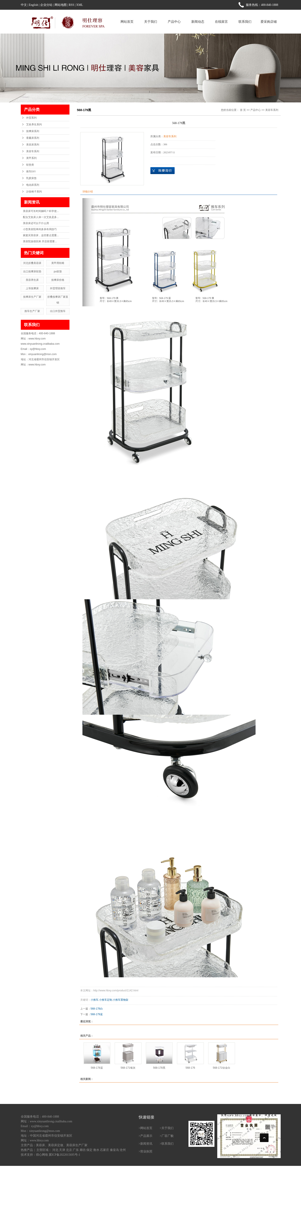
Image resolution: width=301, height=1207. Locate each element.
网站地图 (61, 4)
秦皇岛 (114, 1150)
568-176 (190, 1067)
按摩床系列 (32, 131)
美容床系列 (32, 144)
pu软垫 (58, 271)
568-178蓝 (97, 1067)
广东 (76, 1150)
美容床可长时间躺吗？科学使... (41, 211)
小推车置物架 (120, 999)
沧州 (123, 1150)
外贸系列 (31, 117)
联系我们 (244, 21)
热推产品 (27, 1150)
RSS (71, 4)
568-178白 (97, 1008)
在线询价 (162, 170)
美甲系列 (31, 158)
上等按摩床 (32, 288)
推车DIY (31, 171)
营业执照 (146, 1151)
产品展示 (146, 1136)
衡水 (96, 1150)
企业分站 (46, 4)
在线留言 (221, 21)
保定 (89, 1150)
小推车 (94, 999)
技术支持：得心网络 (34, 1154)
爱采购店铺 (269, 21)
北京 (69, 1150)
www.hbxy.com (39, 1140)
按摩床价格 (57, 279)
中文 (24, 4)
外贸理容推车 (58, 288)
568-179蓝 (97, 1014)
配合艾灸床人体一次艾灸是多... (41, 217)
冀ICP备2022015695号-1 (64, 1154)
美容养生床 (32, 279)
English (33, 4)
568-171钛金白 (221, 1067)
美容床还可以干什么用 (36, 223)
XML (79, 4)
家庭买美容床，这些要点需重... (41, 235)
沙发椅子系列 (34, 191)
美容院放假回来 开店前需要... (40, 241)
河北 (55, 1150)
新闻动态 (197, 21)
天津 (62, 1150)
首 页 (243, 109)
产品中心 (174, 21)
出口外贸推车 (58, 311)
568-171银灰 (128, 1067)
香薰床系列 (32, 137)
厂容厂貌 (167, 1136)
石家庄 (104, 1150)
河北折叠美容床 (32, 263)
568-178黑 (159, 1067)
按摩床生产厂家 (32, 296)
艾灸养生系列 (34, 124)
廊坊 (83, 1150)
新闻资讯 (146, 1143)
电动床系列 (32, 184)
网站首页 (127, 21)
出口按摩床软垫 (32, 271)
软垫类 (30, 164)
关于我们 (150, 21)
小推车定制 (105, 999)
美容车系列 (32, 151)
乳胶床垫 (31, 178)
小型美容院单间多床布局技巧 (40, 229)
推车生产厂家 (32, 311)
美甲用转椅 (57, 263)
